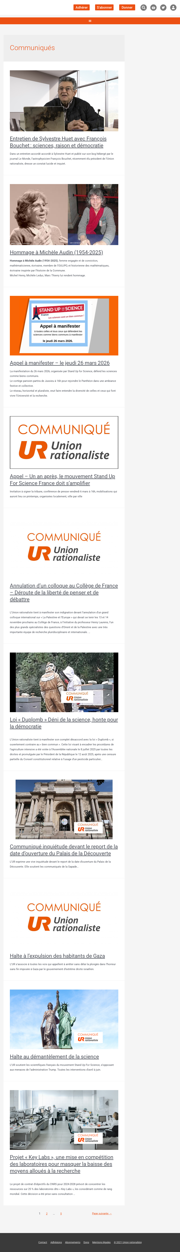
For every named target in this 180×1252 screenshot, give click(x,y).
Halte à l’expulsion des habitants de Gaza (57, 956)
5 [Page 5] (60, 1213)
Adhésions (53, 1242)
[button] (143, 7)
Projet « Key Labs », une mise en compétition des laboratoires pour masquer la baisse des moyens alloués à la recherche (61, 1164)
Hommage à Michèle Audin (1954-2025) (56, 252)
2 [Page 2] (45, 1213)
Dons (86, 1242)
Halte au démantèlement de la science (54, 1057)
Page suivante (101, 1213)
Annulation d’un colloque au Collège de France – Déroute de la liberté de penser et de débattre (64, 592)
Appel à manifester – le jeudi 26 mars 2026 (60, 363)
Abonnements (71, 1242)
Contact (39, 1242)
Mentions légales (102, 1242)
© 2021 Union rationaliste (131, 1242)
